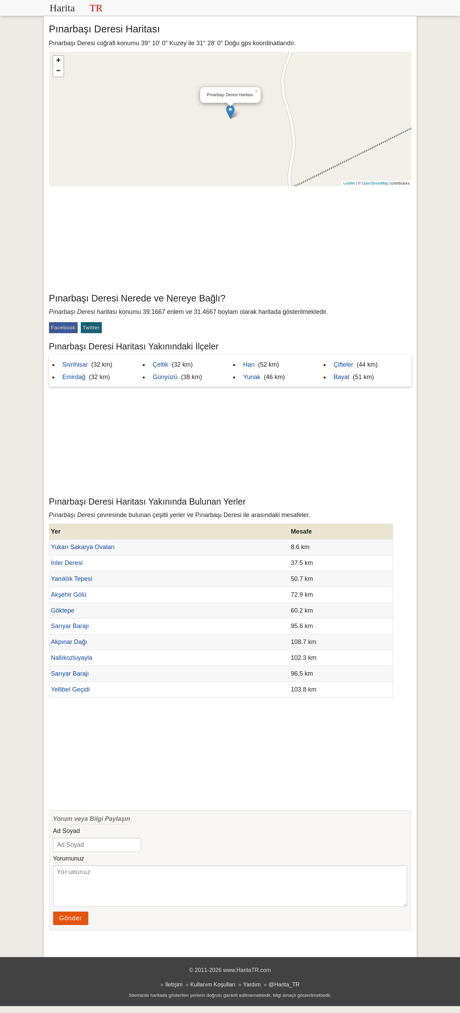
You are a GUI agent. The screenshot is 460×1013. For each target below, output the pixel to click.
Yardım (252, 991)
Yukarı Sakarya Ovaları (83, 547)
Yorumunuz (68, 858)
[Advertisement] (230, 238)
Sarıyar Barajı (70, 626)
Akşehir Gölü (69, 594)
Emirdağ (74, 377)
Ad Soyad (66, 830)
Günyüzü (165, 377)
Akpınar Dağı (69, 641)
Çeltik (160, 364)
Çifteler (343, 364)
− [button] (58, 71)
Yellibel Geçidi (70, 689)
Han (249, 364)
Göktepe (63, 610)
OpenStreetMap (375, 183)
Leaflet (349, 183)
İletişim (174, 991)
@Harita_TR (284, 991)
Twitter (91, 327)
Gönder (70, 925)
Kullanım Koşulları (212, 991)
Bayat (342, 377)
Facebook (63, 327)
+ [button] (58, 61)
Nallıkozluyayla (71, 657)
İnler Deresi (67, 562)
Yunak (252, 377)
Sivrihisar (75, 364)
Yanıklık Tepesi (71, 578)
